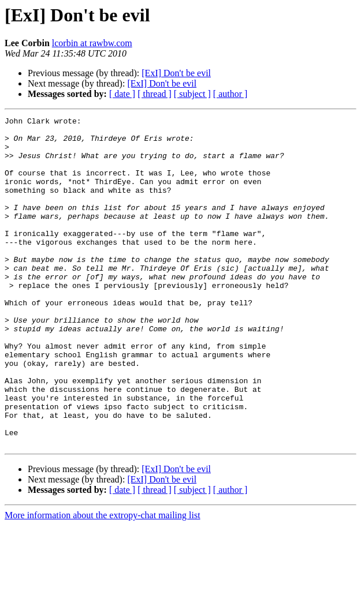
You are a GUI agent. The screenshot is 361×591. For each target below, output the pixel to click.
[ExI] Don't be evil (176, 73)
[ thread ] (154, 94)
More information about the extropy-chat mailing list (102, 581)
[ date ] (122, 94)
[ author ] (230, 94)
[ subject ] (192, 94)
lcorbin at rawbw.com (92, 43)
